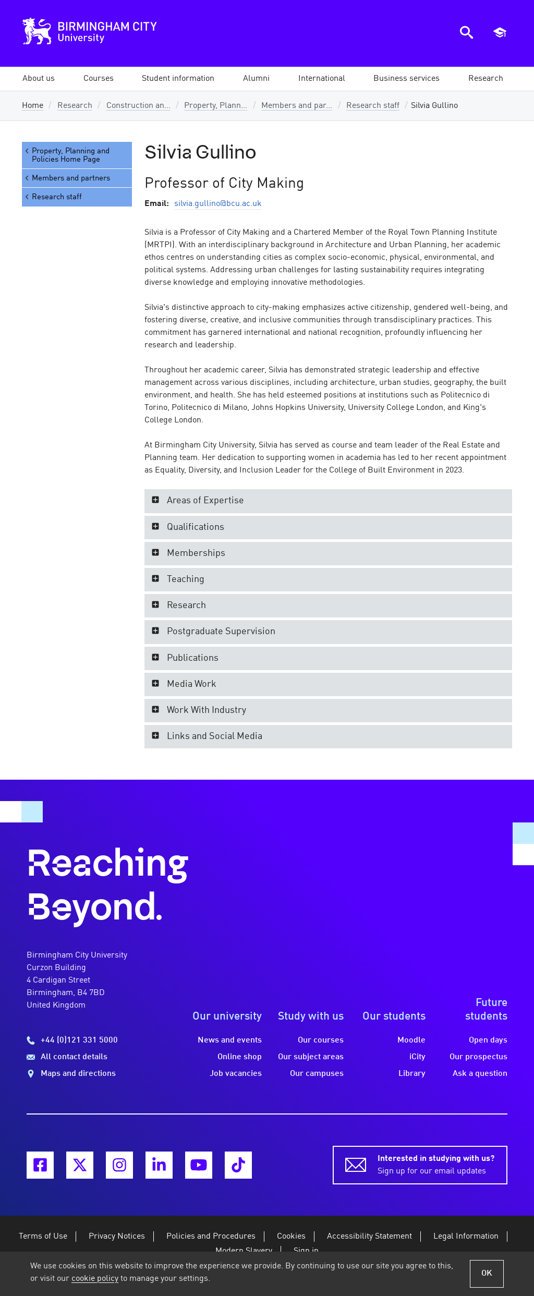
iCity (417, 1057)
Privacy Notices (117, 1236)
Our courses (321, 1040)
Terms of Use (43, 1236)
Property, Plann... (215, 106)
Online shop (239, 1057)
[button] (38, 78)
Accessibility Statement (369, 1236)
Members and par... (296, 106)
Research (74, 106)
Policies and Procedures (211, 1236)
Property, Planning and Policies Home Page (66, 155)
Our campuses (317, 1074)
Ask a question (480, 1074)
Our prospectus (478, 1057)
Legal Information (466, 1236)
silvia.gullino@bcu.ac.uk (218, 204)
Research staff (372, 106)
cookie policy (94, 1279)
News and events (230, 1040)
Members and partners (67, 178)
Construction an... (138, 106)
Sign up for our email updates (436, 1164)
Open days (488, 1040)
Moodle (411, 1040)
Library (412, 1074)
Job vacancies (236, 1074)
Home (32, 106)
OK (486, 1273)
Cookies (291, 1236)
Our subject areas (311, 1057)
